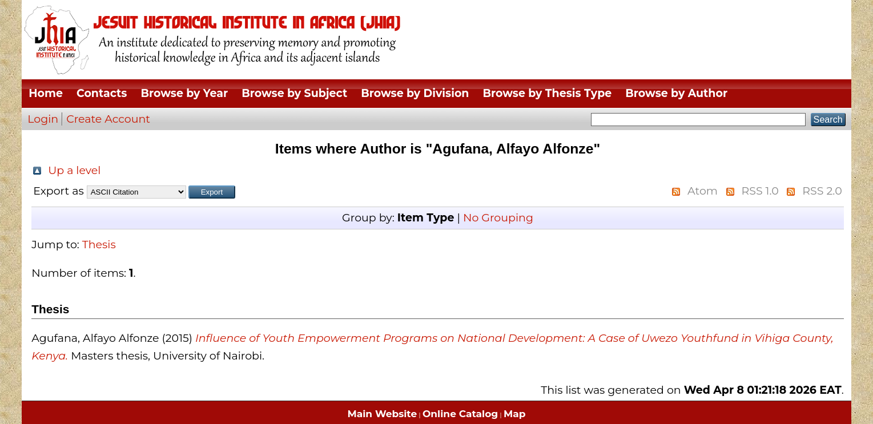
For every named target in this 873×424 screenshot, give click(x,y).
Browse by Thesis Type (546, 93)
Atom (702, 190)
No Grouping (498, 217)
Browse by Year (184, 93)
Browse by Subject (294, 93)
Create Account (108, 119)
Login (42, 119)
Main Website (382, 413)
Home (46, 93)
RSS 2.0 (822, 190)
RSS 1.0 (759, 190)
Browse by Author (676, 93)
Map (514, 413)
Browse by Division (415, 93)
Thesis (99, 244)
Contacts (102, 93)
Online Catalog (460, 413)
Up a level (74, 170)
